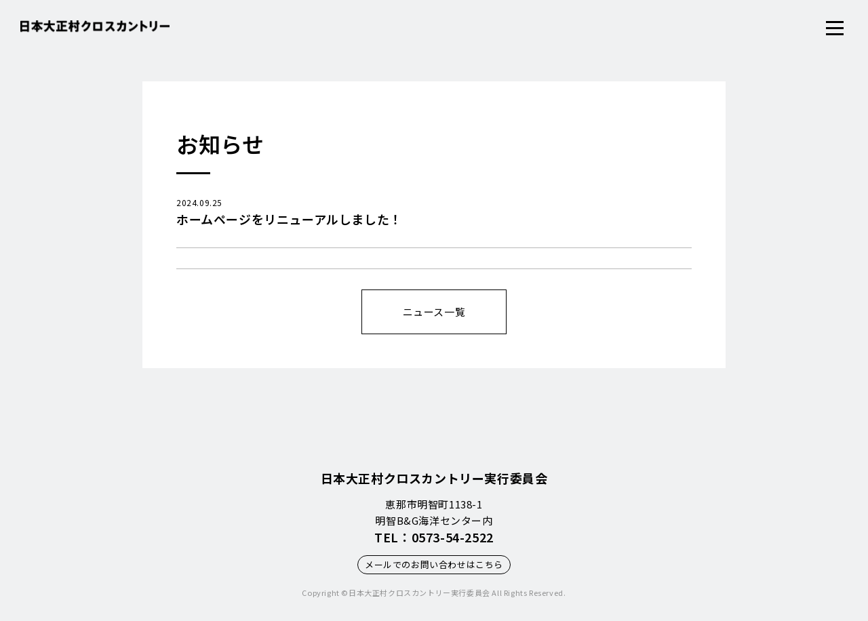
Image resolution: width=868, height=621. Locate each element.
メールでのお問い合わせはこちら (434, 564)
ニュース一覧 (434, 311)
